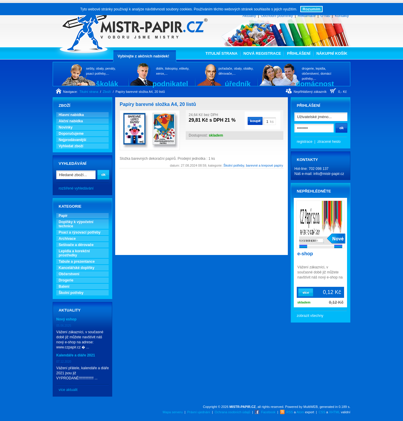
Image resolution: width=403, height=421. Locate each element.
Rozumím (312, 9)
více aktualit (68, 390)
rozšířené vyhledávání (76, 188)
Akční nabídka (71, 121)
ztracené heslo (328, 142)
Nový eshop (66, 319)
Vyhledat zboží (71, 146)
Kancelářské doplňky (76, 268)
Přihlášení (298, 53)
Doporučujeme (71, 134)
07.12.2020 (63, 361)
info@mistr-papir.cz (328, 174)
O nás (325, 16)
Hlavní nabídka (71, 115)
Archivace (67, 239)
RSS (289, 412)
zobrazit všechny (310, 316)
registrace (305, 142)
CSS (321, 412)
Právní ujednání (198, 412)
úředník (238, 83)
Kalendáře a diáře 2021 (75, 355)
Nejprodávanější (72, 140)
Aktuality (249, 16)
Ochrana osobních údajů (232, 412)
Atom (300, 412)
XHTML (334, 412)
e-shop (305, 253)
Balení (64, 286)
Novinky (66, 127)
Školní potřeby (71, 293)
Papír (63, 216)
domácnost (315, 83)
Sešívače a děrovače (76, 245)
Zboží (107, 91)
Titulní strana (221, 53)
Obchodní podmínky (277, 16)
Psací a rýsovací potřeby (80, 232)
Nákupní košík (331, 53)
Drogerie (66, 280)
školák (107, 83)
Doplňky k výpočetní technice (76, 224)
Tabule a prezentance (77, 261)
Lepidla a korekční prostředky (74, 253)
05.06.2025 (63, 325)
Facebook (268, 412)
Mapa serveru (173, 412)
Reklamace (306, 16)
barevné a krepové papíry (264, 165)
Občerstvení (69, 274)
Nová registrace (262, 53)
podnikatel (170, 83)
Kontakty (342, 16)
